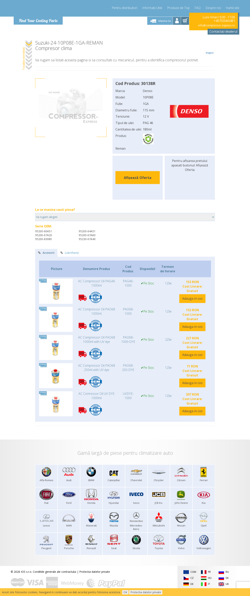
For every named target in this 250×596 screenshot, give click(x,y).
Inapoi (209, 47)
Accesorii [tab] (46, 253)
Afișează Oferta (137, 177)
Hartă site (232, 8)
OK (125, 592)
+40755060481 (224, 21)
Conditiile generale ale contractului (54, 572)
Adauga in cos (192, 298)
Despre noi (213, 8)
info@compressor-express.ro (216, 25)
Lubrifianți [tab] (69, 253)
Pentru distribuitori (124, 8)
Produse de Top (178, 8)
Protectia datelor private (94, 572)
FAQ (198, 8)
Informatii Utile (152, 8)
